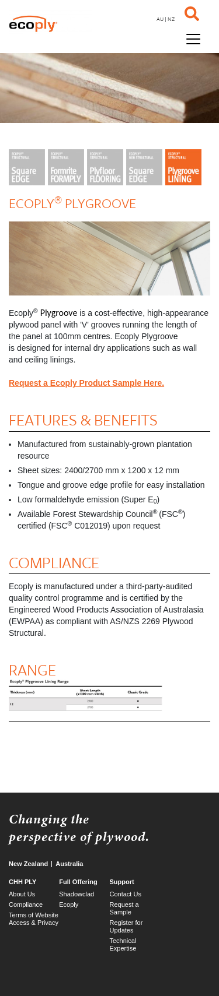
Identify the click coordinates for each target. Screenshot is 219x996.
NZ (171, 19)
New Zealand (28, 864)
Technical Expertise (123, 944)
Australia (69, 864)
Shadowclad (76, 894)
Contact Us (125, 894)
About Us (22, 894)
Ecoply (68, 904)
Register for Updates (126, 926)
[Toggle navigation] (193, 37)
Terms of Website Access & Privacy (33, 918)
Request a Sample (124, 908)
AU (160, 19)
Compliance (26, 904)
